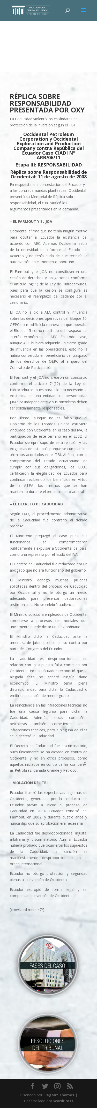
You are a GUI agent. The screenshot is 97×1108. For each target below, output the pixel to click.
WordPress (63, 1100)
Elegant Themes (58, 1094)
